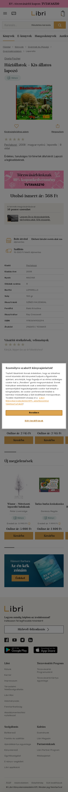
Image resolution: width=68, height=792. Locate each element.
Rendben (34, 413)
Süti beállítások (34, 421)
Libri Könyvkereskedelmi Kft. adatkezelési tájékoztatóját (27, 401)
